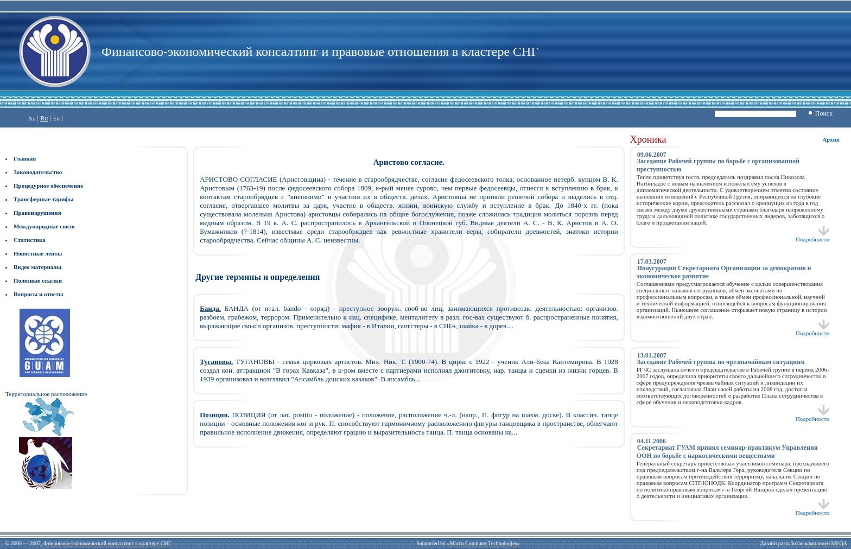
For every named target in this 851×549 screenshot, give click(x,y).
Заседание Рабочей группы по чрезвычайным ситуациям (721, 362)
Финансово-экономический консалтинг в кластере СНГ (107, 543)
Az (31, 118)
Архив (831, 139)
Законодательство (38, 172)
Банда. (210, 308)
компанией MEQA (826, 543)
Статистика (30, 240)
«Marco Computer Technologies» (483, 543)
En (56, 118)
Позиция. (215, 415)
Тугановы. (216, 362)
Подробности (813, 236)
